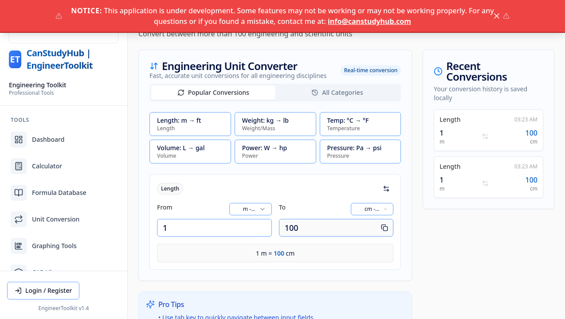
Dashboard (37, 140)
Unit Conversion (45, 219)
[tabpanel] (275, 191)
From (165, 207)
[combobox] (250, 209)
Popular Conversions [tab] (213, 92)
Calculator (36, 166)
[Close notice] (496, 16)
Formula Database (48, 193)
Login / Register (43, 290)
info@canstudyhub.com (369, 21)
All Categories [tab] (337, 92)
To (282, 207)
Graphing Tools (44, 246)
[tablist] (275, 92)
